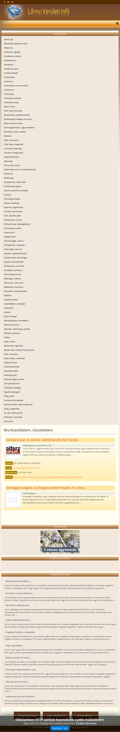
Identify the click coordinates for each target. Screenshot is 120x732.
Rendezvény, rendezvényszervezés (19, 350)
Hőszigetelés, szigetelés (14, 245)
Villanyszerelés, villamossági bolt (18, 404)
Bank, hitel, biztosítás (13, 110)
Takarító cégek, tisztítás (14, 379)
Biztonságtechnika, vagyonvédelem (19, 127)
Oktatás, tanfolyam (12, 333)
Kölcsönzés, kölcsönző (13, 282)
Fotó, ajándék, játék (12, 215)
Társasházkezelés (12, 383)
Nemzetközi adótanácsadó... (18, 605)
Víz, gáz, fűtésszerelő (13, 413)
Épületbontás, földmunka (15, 182)
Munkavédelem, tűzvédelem (16, 320)
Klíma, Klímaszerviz (12, 274)
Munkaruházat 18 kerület (25, 477)
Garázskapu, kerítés (12, 228)
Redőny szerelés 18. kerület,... (18, 657)
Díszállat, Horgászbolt (13, 152)
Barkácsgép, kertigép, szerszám (18, 119)
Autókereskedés (11, 73)
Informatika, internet (13, 249)
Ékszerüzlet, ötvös (12, 165)
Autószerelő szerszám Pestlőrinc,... (21, 696)
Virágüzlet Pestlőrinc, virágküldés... (21, 632)
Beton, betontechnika (13, 123)
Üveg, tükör (9, 396)
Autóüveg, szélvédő (12, 98)
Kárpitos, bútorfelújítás (14, 261)
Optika (7, 337)
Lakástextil (8, 308)
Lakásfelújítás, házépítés (14, 303)
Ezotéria (7, 194)
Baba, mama (9, 106)
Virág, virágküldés (12, 408)
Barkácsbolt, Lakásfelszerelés (17, 115)
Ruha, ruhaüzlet (11, 354)
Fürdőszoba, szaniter (13, 220)
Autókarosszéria (11, 68)
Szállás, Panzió (10, 362)
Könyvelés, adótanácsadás (15, 291)
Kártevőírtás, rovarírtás (14, 266)
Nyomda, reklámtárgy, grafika (17, 329)
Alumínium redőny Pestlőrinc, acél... (21, 669)
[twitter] (8, 2)
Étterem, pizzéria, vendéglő (16, 190)
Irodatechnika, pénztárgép (15, 257)
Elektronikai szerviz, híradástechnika (20, 169)
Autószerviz (9, 89)
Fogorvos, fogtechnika (13, 207)
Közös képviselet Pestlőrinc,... (18, 581)
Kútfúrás (7, 295)
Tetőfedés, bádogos (12, 387)
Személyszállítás (11, 371)
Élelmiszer (8, 173)
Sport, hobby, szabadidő (14, 358)
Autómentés (9, 77)
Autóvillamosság (11, 102)
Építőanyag (9, 178)
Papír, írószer (10, 341)
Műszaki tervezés (11, 324)
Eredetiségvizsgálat (12, 186)
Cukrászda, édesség (13, 148)
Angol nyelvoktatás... (14, 645)
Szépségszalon (10, 375)
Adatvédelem (85, 715)
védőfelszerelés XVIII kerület (70, 477)
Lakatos (7, 312)
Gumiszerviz (9, 232)
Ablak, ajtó (8, 39)
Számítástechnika (11, 366)
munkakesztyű (51, 477)
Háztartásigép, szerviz (13, 240)
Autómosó (8, 81)
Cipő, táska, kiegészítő (13, 144)
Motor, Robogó (10, 316)
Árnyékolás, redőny (12, 56)
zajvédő (40, 477)
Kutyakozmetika (11, 299)
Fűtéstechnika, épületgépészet (17, 224)
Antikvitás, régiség (12, 52)
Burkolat (7, 136)
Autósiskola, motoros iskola (16, 85)
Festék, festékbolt (11, 203)
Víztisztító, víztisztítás (13, 417)
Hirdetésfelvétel (27, 715)
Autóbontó (8, 64)
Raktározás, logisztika (13, 345)
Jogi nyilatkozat (56, 715)
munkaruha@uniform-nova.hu (26, 468)
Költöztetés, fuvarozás (13, 287)
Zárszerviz (8, 421)
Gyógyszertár (10, 236)
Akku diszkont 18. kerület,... (17, 681)
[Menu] (116, 24)
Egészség (8, 161)
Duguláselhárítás (11, 157)
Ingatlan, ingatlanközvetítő (15, 253)
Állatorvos (8, 47)
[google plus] (12, 2)
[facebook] (4, 2)
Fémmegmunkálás (12, 199)
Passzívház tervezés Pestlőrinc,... (20, 593)
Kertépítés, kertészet (13, 270)
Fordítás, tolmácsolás (13, 211)
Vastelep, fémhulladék (13, 400)
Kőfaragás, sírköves (12, 278)
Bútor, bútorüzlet (11, 140)
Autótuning (9, 94)
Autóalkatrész (10, 60)
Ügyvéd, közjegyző (12, 392)
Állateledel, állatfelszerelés (16, 43)
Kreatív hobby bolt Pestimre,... (18, 620)
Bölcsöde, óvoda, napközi (15, 131)
